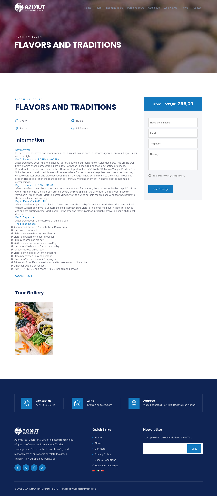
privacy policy (176, 175)
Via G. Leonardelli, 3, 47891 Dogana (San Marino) (169, 404)
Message (173, 160)
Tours (98, 7)
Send (194, 448)
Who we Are (170, 7)
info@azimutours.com (99, 404)
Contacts (100, 448)
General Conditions (105, 459)
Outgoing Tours (135, 7)
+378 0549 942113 (45, 404)
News (184, 7)
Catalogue (154, 7)
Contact (198, 7)
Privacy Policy (103, 454)
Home (87, 7)
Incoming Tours (114, 7)
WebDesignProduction (84, 488)
